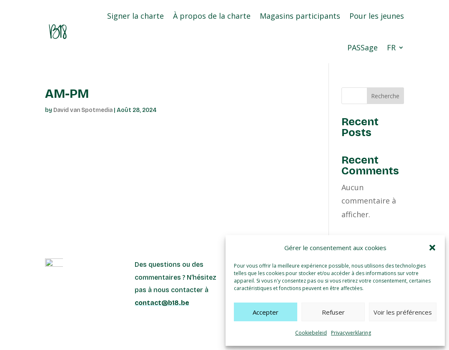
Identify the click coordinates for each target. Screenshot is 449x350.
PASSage (362, 47)
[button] (432, 247)
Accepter (265, 312)
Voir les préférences (403, 312)
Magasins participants (300, 16)
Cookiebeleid (311, 332)
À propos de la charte (212, 16)
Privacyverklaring (351, 332)
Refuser (333, 312)
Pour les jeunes (376, 16)
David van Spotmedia (83, 110)
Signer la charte (135, 16)
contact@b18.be (162, 303)
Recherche (385, 96)
